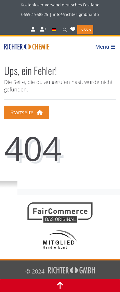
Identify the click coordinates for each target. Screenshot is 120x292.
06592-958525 (34, 14)
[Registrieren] (43, 30)
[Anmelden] (33, 30)
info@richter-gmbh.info (76, 14)
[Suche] (63, 30)
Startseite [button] (26, 112)
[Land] (53, 30)
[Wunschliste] (72, 30)
